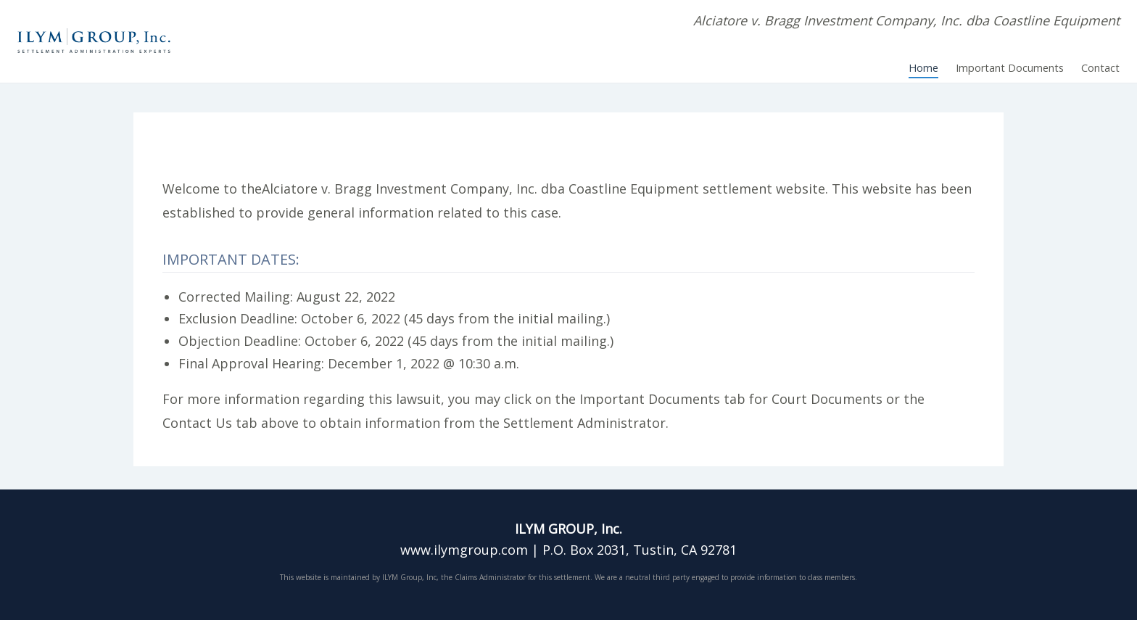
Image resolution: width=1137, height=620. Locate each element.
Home (923, 68)
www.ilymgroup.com (464, 549)
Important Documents (1010, 68)
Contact (1100, 68)
